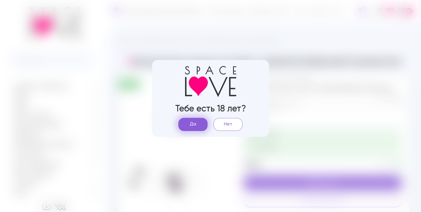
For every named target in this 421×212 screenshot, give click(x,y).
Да (193, 124)
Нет (228, 124)
